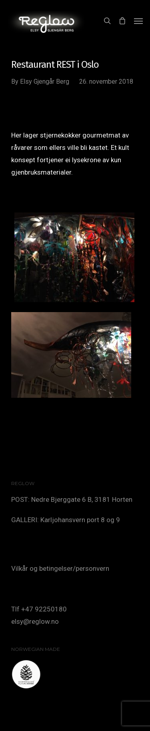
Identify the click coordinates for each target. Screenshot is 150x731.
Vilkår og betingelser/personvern (60, 568)
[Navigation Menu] (138, 21)
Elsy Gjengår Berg (44, 81)
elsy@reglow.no (35, 621)
